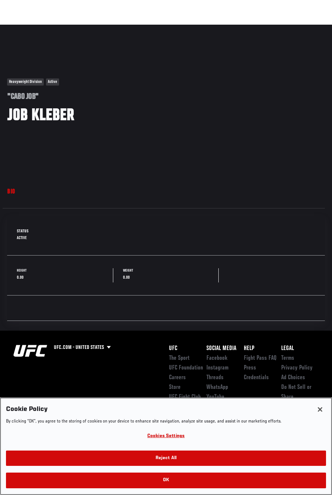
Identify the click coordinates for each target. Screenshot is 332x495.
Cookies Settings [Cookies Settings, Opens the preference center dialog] (166, 436)
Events (20, 28)
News (114, 28)
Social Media (221, 348)
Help (249, 348)
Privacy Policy (297, 368)
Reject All (166, 458)
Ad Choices (293, 377)
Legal (287, 348)
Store (175, 387)
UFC (173, 348)
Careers (177, 377)
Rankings (52, 28)
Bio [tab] (11, 192)
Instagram (217, 368)
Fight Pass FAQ (260, 358)
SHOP (287, 28)
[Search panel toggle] (308, 28)
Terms (287, 358)
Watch (218, 28)
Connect (188, 28)
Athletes (85, 28)
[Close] (320, 409)
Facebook (217, 358)
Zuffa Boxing (254, 28)
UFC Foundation (186, 368)
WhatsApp (217, 387)
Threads (215, 377)
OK (166, 480)
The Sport (179, 358)
